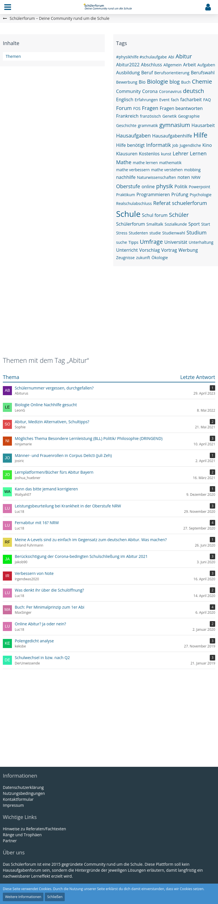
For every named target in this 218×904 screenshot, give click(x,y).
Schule (128, 213)
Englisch (124, 99)
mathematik (170, 162)
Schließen (54, 896)
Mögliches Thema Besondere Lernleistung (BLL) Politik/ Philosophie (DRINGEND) (88, 438)
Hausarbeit (203, 125)
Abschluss (151, 65)
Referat (162, 203)
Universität (175, 242)
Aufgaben (206, 64)
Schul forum (154, 215)
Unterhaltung (201, 242)
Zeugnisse (125, 257)
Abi (171, 57)
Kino (207, 145)
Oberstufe (128, 186)
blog (174, 81)
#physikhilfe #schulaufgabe (141, 57)
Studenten (138, 233)
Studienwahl (173, 233)
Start (205, 224)
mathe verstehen (167, 169)
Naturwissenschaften (156, 177)
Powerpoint (199, 186)
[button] (7, 7)
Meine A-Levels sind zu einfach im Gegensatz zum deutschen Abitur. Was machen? (91, 539)
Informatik (158, 144)
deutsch (193, 91)
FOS (137, 108)
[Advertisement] (109, 314)
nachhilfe (125, 177)
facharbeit (191, 99)
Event (164, 99)
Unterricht (127, 250)
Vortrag (169, 250)
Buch (185, 82)
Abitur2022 (128, 65)
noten (183, 177)
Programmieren (153, 194)
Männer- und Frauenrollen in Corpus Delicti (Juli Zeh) (63, 455)
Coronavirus (170, 91)
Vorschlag (149, 250)
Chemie (202, 81)
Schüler (179, 215)
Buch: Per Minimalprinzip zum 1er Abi (49, 607)
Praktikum (125, 194)
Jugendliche (190, 145)
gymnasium (174, 125)
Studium (196, 232)
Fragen (150, 108)
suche (121, 242)
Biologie (157, 81)
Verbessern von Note (34, 573)
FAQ (207, 99)
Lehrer (180, 153)
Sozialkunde (176, 224)
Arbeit (189, 65)
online (148, 186)
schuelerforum (189, 203)
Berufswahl (203, 72)
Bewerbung (126, 82)
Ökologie (160, 257)
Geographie (189, 116)
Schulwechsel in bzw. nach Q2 (42, 657)
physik (164, 186)
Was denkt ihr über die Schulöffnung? (49, 590)
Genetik (169, 116)
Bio (142, 82)
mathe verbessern (133, 169)
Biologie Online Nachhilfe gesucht (46, 404)
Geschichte (126, 125)
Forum (124, 108)
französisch (150, 116)
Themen (13, 56)
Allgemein (173, 64)
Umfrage (151, 241)
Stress (121, 233)
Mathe (123, 162)
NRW (195, 177)
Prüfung (179, 194)
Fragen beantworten (181, 108)
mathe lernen (145, 162)
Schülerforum (130, 224)
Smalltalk (154, 224)
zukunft (143, 257)
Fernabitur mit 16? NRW (37, 522)
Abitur (184, 56)
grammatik (148, 125)
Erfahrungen (146, 99)
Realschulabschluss (134, 203)
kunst (166, 153)
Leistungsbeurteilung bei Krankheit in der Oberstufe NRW (68, 506)
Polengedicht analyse (34, 640)
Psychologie (200, 194)
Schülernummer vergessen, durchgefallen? (54, 388)
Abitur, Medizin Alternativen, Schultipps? (52, 421)
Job (175, 145)
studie (155, 233)
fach (175, 99)
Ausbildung (128, 72)
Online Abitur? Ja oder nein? (40, 623)
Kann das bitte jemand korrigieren (46, 489)
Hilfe (200, 134)
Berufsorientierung (172, 72)
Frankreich (127, 116)
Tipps (133, 242)
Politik (181, 186)
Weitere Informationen (23, 896)
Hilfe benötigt (130, 145)
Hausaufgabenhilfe (172, 136)
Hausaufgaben (133, 135)
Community (128, 91)
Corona (150, 91)
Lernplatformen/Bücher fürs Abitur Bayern (54, 472)
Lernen (198, 153)
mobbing (192, 169)
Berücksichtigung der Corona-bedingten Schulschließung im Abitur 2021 (81, 556)
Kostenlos (149, 154)
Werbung (188, 250)
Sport (194, 224)
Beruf (147, 72)
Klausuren (126, 154)
